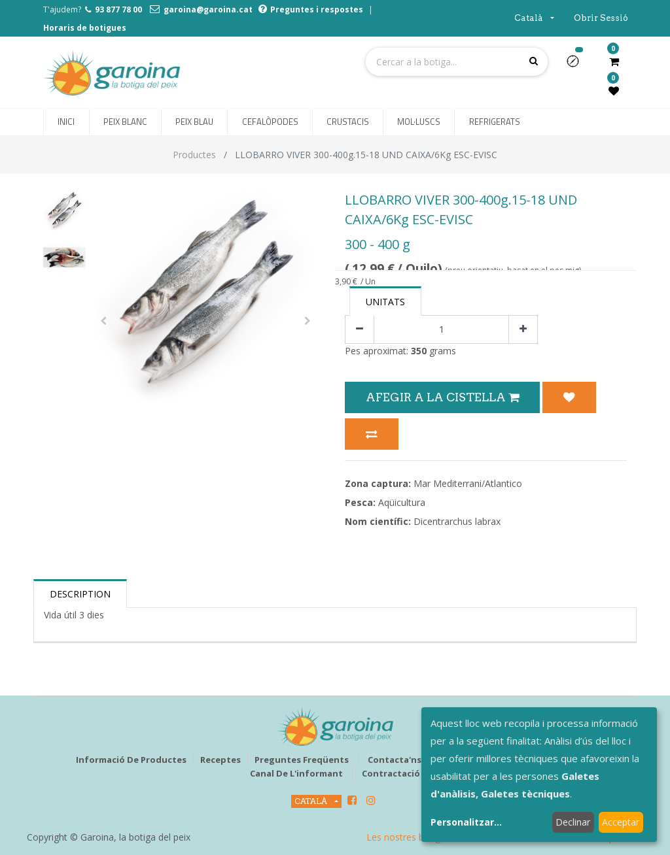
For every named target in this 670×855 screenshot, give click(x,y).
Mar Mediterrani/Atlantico (468, 483)
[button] (578, 65)
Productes (194, 154)
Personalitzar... (466, 822)
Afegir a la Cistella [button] (442, 397)
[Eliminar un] (359, 329)
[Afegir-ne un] (523, 329)
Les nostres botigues (410, 837)
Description (80, 594)
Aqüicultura (401, 502)
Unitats (385, 301)
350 (419, 350)
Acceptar (620, 822)
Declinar (572, 822)
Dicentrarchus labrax (457, 521)
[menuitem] (66, 122)
